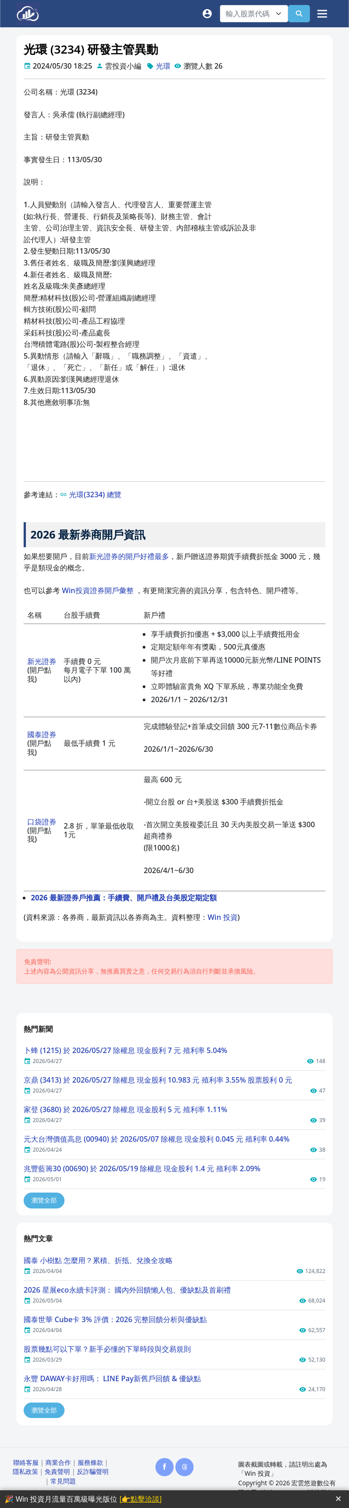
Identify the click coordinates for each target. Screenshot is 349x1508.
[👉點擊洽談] (141, 1499)
